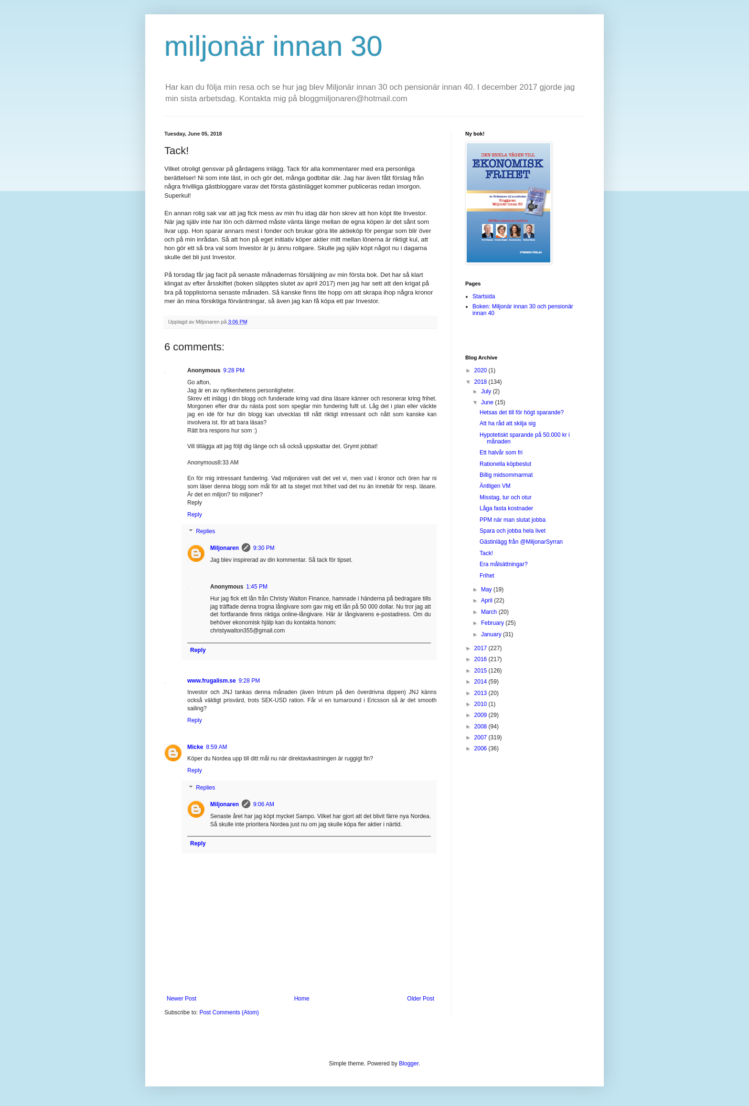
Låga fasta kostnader (506, 508)
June (488, 402)
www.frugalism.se (211, 680)
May (487, 589)
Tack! (486, 553)
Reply (194, 514)
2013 (481, 693)
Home (302, 998)
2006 (481, 748)
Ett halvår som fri (501, 452)
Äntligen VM (495, 486)
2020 (481, 370)
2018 (481, 382)
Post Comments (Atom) (229, 1012)
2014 (481, 681)
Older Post (420, 998)
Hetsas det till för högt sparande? (522, 412)
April (487, 600)
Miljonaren (224, 548)
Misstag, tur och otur (506, 497)
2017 (481, 648)
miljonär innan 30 (273, 46)
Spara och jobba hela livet (513, 530)
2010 (481, 704)
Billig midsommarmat (506, 475)
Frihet (487, 575)
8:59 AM (216, 747)
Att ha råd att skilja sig (507, 423)
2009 (481, 715)
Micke (195, 747)
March (490, 612)
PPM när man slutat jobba (513, 519)
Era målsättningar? (504, 564)
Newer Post (181, 998)
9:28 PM (234, 370)
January (492, 634)
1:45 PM (257, 586)
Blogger (408, 1063)
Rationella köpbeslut (505, 464)
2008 (481, 726)
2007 (481, 737)
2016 (481, 659)
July (487, 391)
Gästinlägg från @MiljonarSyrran (521, 541)
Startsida (483, 296)
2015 (481, 670)
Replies (205, 531)
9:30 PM (264, 548)
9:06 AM (263, 804)
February (493, 623)
